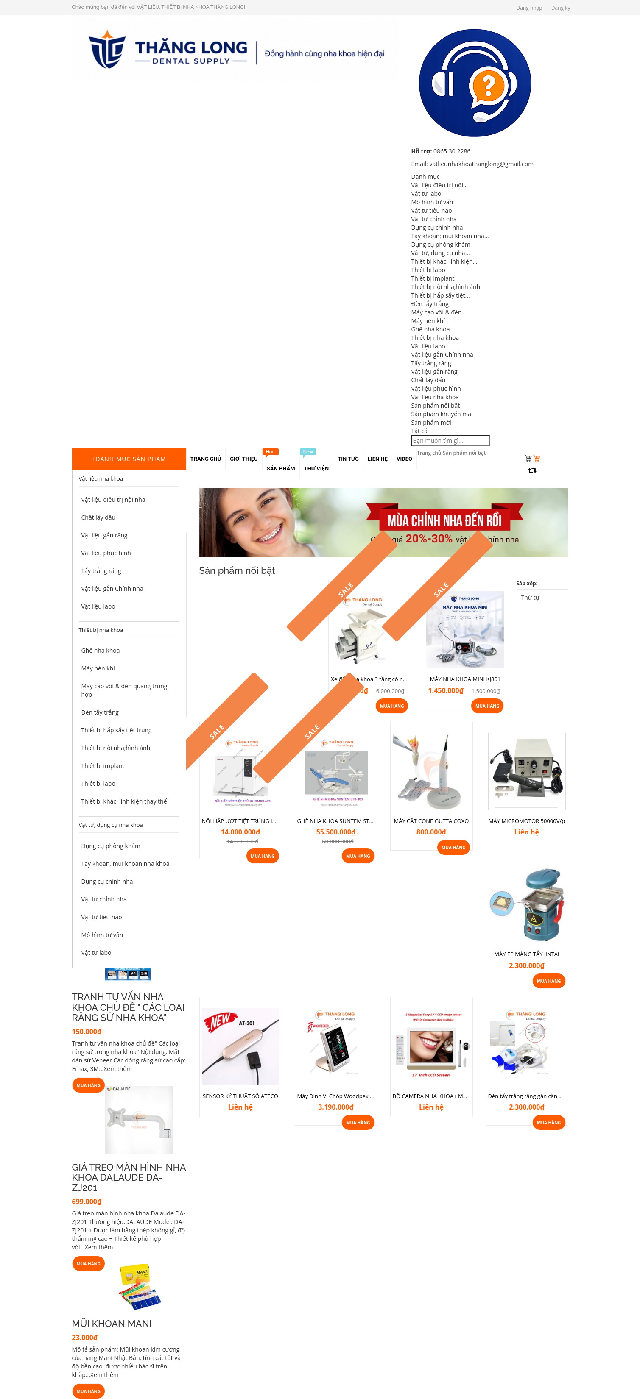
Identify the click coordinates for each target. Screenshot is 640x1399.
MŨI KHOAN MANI (112, 1323)
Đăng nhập (529, 7)
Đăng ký (560, 7)
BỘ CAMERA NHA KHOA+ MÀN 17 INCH (443, 1096)
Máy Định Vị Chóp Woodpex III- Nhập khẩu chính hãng (366, 1096)
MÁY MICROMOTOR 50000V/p (527, 821)
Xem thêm (117, 1069)
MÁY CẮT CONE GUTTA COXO (431, 821)
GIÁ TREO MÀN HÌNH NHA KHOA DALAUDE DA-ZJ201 (129, 1177)
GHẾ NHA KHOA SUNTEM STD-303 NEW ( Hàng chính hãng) (372, 821)
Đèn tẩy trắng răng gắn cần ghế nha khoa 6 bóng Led (555, 1096)
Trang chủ (429, 452)
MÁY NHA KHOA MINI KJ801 (465, 679)
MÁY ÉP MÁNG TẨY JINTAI (526, 954)
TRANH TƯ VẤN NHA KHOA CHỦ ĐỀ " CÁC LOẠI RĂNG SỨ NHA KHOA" (128, 1007)
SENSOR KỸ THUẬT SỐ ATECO (240, 1096)
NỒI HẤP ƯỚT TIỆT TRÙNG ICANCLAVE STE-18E (261, 821)
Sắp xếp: (527, 583)
